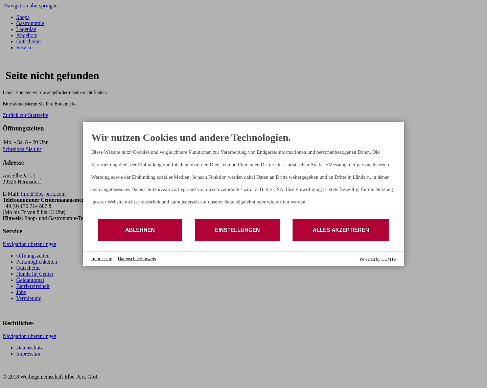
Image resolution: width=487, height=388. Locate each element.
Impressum (101, 258)
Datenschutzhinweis (137, 258)
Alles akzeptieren (341, 230)
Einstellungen (237, 230)
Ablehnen (140, 230)
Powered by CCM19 (378, 258)
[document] (243, 174)
